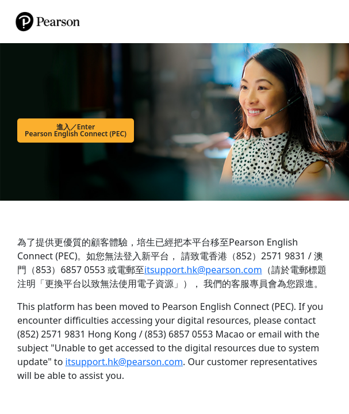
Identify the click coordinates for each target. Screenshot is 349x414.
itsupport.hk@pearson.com (203, 269)
